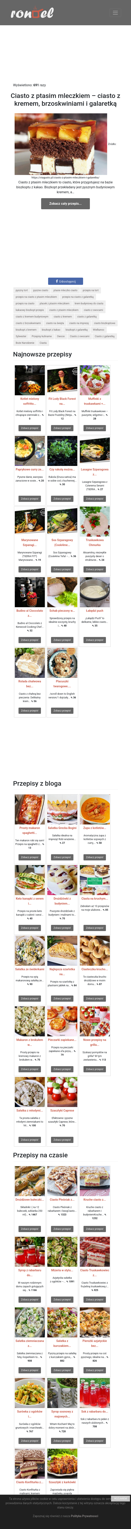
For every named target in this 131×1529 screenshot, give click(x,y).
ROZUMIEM (120, 1498)
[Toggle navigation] (115, 13)
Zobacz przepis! (29, 428)
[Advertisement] (65, 54)
